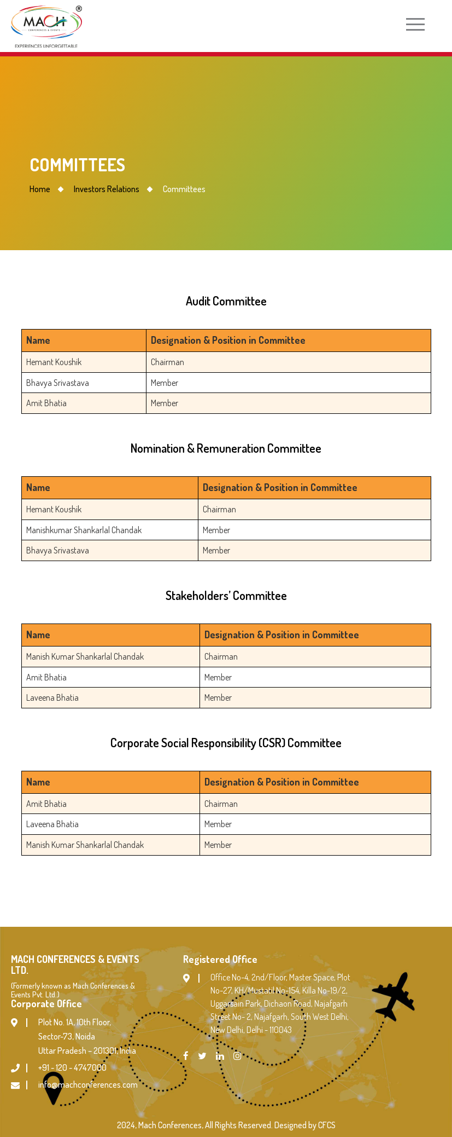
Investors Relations (106, 188)
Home (40, 188)
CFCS (327, 1124)
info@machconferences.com (88, 1084)
